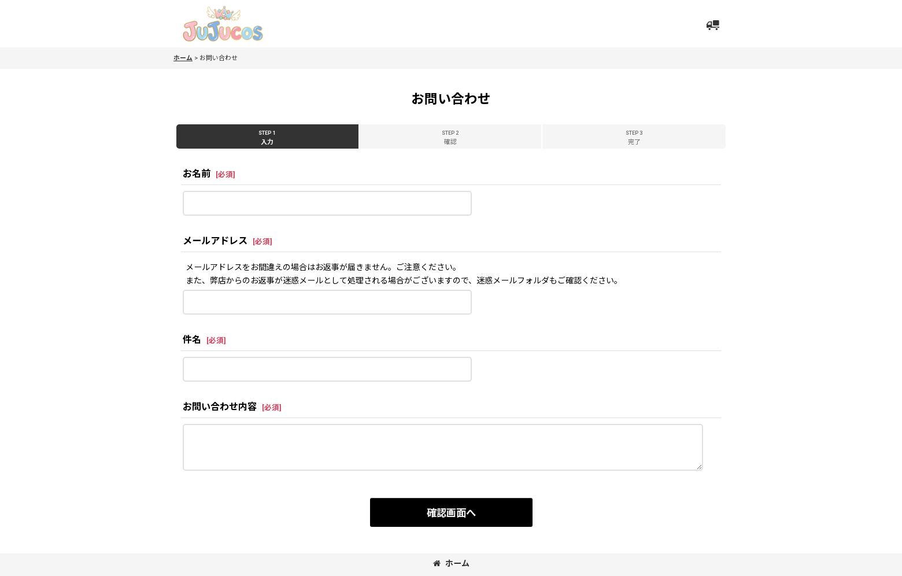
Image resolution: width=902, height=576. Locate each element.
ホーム (451, 563)
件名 (192, 339)
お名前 (196, 173)
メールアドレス (215, 240)
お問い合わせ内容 (220, 406)
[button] (712, 25)
